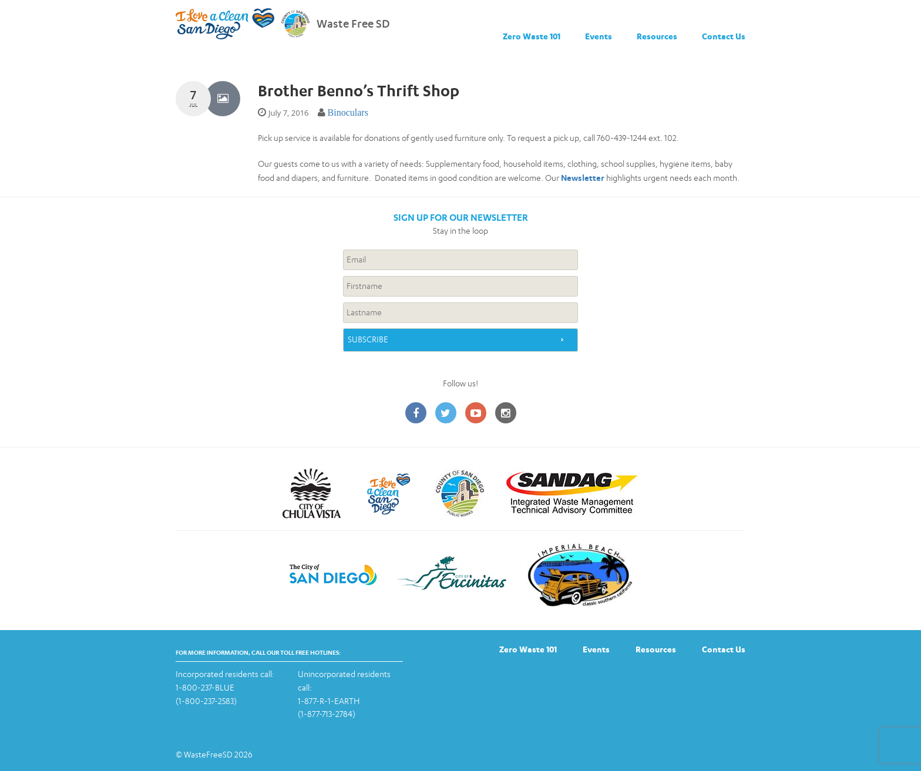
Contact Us (723, 36)
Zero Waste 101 (531, 36)
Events (598, 36)
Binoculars (348, 112)
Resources (657, 36)
